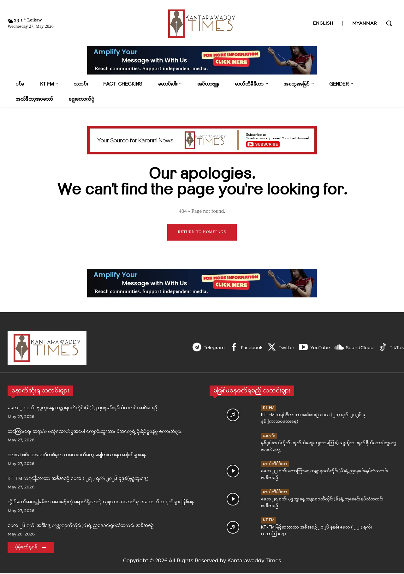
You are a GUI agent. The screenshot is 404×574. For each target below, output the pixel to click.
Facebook (249, 348)
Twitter (284, 348)
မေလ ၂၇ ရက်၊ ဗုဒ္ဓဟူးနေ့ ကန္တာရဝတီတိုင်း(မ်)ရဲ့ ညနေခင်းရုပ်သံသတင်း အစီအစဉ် (82, 408)
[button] (388, 23)
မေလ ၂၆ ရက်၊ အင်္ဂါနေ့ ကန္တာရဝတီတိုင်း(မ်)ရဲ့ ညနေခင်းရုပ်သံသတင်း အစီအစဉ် (81, 526)
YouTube (319, 348)
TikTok (397, 348)
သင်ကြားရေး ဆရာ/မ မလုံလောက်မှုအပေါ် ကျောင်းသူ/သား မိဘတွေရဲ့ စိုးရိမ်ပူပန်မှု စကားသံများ (94, 432)
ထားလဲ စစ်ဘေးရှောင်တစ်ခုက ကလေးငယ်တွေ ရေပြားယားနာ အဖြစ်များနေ (77, 455)
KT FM (268, 408)
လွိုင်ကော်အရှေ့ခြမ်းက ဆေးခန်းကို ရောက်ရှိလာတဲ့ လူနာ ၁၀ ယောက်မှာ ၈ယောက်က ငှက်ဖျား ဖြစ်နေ (101, 502)
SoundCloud (359, 348)
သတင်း (269, 436)
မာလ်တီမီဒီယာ (275, 465)
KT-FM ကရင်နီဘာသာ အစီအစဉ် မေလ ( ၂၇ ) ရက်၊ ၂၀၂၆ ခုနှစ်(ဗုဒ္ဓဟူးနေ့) (78, 479)
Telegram (210, 348)
